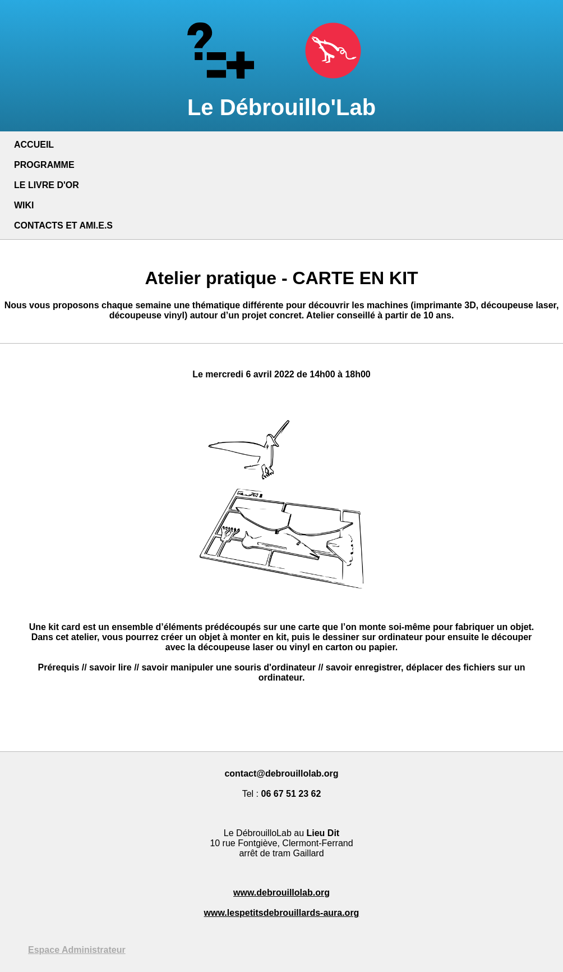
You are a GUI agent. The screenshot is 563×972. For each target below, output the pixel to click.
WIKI (24, 205)
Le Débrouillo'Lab (281, 95)
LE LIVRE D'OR (46, 185)
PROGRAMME (44, 165)
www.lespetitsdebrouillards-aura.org (281, 913)
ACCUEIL (34, 144)
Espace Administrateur (77, 950)
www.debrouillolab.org (281, 892)
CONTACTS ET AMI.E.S (63, 225)
